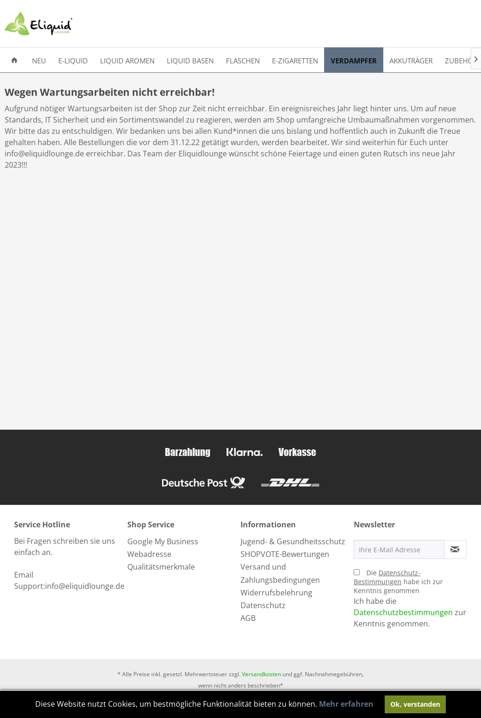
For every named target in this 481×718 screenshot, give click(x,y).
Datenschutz (263, 605)
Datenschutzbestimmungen (403, 612)
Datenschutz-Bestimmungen (387, 577)
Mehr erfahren (346, 704)
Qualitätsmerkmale (161, 567)
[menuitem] (14, 59)
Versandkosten (261, 674)
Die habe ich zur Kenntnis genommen (398, 581)
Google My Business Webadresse (162, 547)
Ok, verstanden (415, 704)
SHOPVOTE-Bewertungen (284, 554)
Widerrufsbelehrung (276, 592)
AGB (248, 618)
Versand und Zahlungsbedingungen (280, 573)
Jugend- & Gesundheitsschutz (292, 541)
